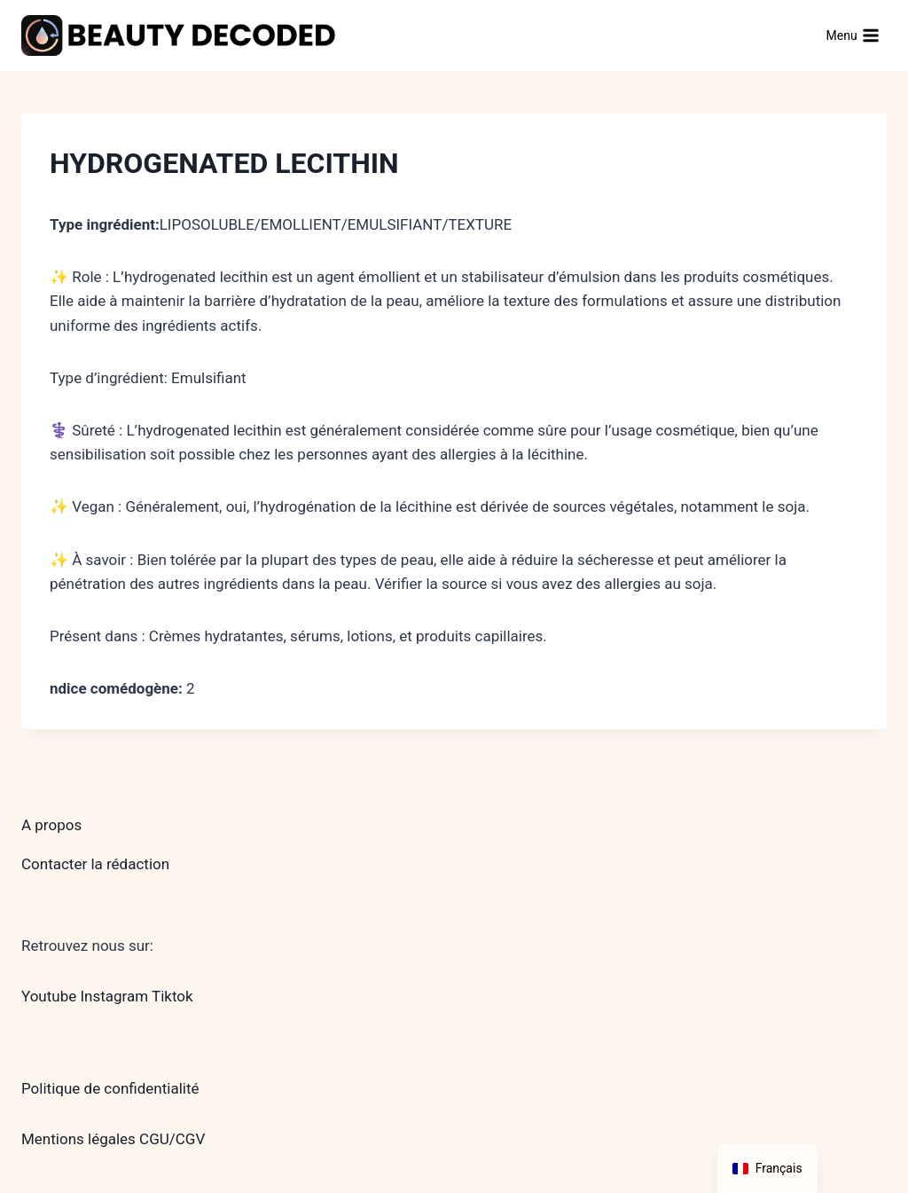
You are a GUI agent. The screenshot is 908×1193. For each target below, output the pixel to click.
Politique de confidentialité (110, 1088)
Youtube (48, 996)
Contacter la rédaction (95, 864)
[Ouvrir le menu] (852, 35)
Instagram (114, 996)
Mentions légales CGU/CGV (113, 1139)
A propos (51, 825)
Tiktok (172, 996)
